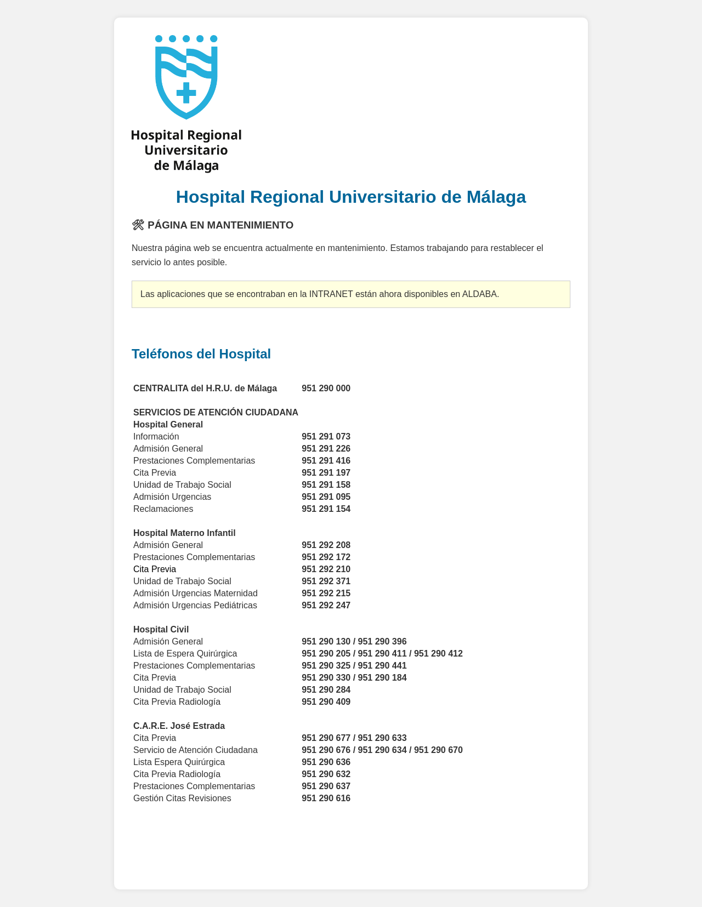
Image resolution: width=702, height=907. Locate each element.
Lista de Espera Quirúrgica (185, 653)
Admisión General (168, 545)
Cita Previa (154, 677)
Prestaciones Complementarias (195, 665)
